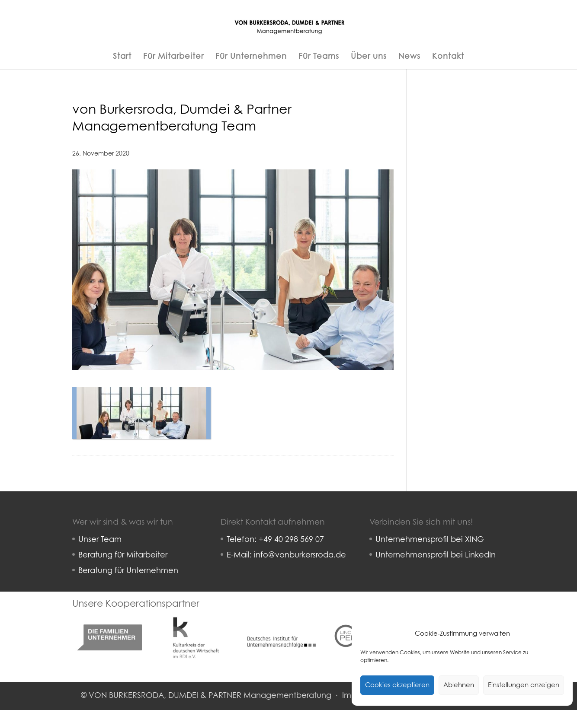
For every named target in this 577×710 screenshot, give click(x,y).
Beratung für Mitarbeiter (122, 555)
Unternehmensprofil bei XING (429, 540)
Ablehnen (458, 685)
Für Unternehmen (251, 57)
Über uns (369, 57)
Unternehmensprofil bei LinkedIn (435, 555)
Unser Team (100, 540)
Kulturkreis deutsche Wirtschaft (195, 616)
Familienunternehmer (109, 616)
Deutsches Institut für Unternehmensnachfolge (281, 622)
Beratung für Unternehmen (128, 571)
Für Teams (318, 57)
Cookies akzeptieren (397, 685)
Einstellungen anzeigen (523, 685)
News (409, 57)
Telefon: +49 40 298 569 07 (275, 540)
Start (122, 57)
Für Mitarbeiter (173, 57)
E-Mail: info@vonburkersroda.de (286, 555)
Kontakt (448, 57)
